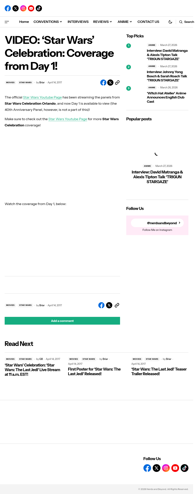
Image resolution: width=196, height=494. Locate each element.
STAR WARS (25, 82)
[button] (6, 21)
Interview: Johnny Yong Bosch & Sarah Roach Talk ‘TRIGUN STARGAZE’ (167, 76)
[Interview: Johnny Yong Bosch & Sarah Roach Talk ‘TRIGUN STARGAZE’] (135, 73)
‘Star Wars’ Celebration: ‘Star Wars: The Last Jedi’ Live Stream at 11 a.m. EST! (32, 370)
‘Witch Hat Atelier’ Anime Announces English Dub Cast (166, 97)
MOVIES (10, 82)
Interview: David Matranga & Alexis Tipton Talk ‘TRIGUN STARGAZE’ (167, 55)
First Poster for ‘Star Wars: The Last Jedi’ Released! (94, 371)
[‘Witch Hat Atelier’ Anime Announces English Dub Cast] (135, 94)
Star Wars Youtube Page (42, 97)
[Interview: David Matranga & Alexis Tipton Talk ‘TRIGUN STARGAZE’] (135, 52)
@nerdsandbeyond (162, 223)
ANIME (151, 45)
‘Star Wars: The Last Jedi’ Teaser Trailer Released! (159, 371)
